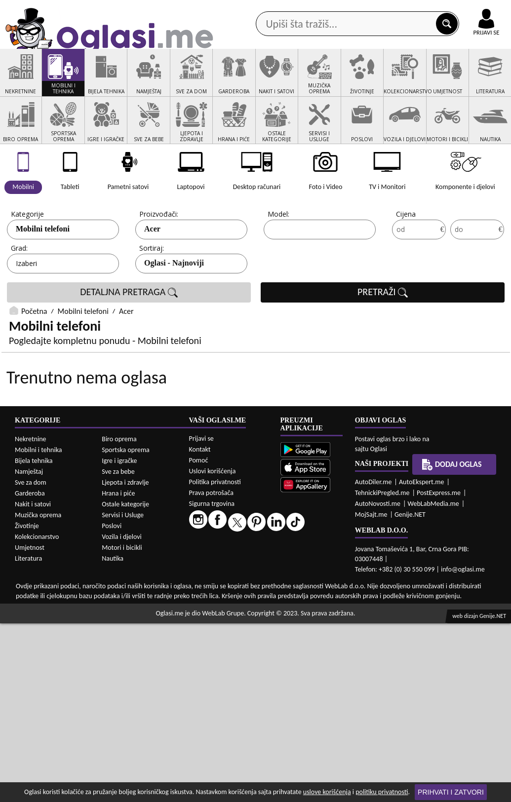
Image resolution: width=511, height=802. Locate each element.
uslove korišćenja (327, 792)
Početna (34, 349)
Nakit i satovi (33, 683)
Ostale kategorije (125, 683)
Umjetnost (29, 726)
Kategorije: (28, 251)
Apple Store (223, 9)
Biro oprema (119, 617)
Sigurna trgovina (212, 682)
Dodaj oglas (485, 79)
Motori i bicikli (122, 726)
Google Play (160, 9)
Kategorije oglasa (55, 79)
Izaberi (26, 301)
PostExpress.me (439, 671)
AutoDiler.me (373, 660)
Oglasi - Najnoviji (174, 300)
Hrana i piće (118, 672)
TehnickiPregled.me (382, 671)
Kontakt (397, 9)
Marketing (343, 9)
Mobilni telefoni (83, 349)
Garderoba (30, 672)
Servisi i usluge (353, 79)
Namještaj (29, 650)
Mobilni (29, 266)
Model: (278, 251)
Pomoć (198, 639)
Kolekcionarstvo (37, 715)
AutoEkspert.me (421, 660)
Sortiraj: (151, 285)
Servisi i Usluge (123, 693)
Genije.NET (410, 693)
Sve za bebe (118, 650)
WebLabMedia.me (433, 682)
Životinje (27, 704)
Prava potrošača (211, 671)
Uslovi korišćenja (212, 650)
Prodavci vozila (196, 79)
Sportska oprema (126, 628)
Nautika (112, 737)
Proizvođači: (158, 251)
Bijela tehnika (34, 639)
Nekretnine (30, 617)
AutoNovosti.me (377, 682)
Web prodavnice (128, 79)
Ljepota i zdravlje (125, 661)
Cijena (406, 251)
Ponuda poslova (420, 79)
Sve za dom (30, 661)
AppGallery (285, 9)
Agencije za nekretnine (275, 79)
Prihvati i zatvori (451, 792)
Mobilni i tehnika (38, 628)
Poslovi (111, 704)
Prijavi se (201, 617)
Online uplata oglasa (466, 9)
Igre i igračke (119, 639)
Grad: (19, 285)
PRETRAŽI (382, 329)
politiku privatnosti (381, 792)
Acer (152, 266)
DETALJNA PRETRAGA (129, 329)
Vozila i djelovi (122, 715)
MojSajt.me (371, 693)
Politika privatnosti (215, 660)
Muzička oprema (38, 693)
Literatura (28, 737)
